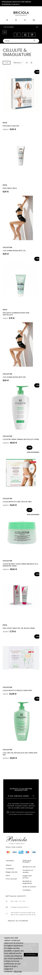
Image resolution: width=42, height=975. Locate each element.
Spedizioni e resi (29, 867)
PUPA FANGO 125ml (10, 188)
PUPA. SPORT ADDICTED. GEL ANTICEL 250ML (19, 628)
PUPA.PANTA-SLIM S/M (11, 126)
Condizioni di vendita (28, 871)
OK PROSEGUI (31, 955)
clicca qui (18, 971)
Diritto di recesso (29, 887)
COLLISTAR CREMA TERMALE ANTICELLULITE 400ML (21, 439)
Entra (8, 875)
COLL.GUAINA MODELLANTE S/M (14, 377)
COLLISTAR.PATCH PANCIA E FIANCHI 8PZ (17, 690)
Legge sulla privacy (27, 877)
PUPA (5, 123)
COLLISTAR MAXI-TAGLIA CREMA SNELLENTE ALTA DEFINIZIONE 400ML (20, 565)
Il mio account (11, 879)
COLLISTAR (7, 247)
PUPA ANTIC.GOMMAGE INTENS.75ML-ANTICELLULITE (16, 314)
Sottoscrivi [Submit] (33, 796)
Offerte (8, 865)
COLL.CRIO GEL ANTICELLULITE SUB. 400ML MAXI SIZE (20, 754)
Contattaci (10, 869)
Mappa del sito (12, 872)
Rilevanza (17, 63)
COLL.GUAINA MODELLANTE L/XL (14, 250)
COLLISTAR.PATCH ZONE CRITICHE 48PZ (17, 502)
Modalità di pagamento (27, 882)
